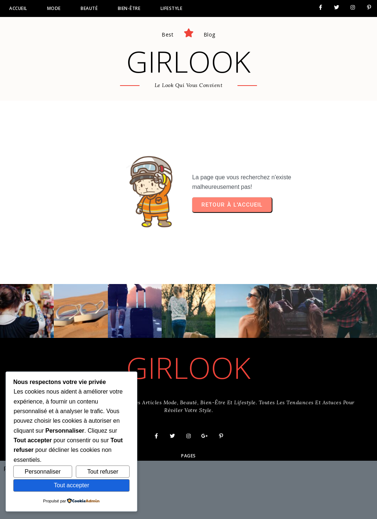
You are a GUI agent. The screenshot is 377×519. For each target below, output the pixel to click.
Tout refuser (102, 471)
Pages (188, 456)
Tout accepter (71, 485)
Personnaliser (43, 471)
